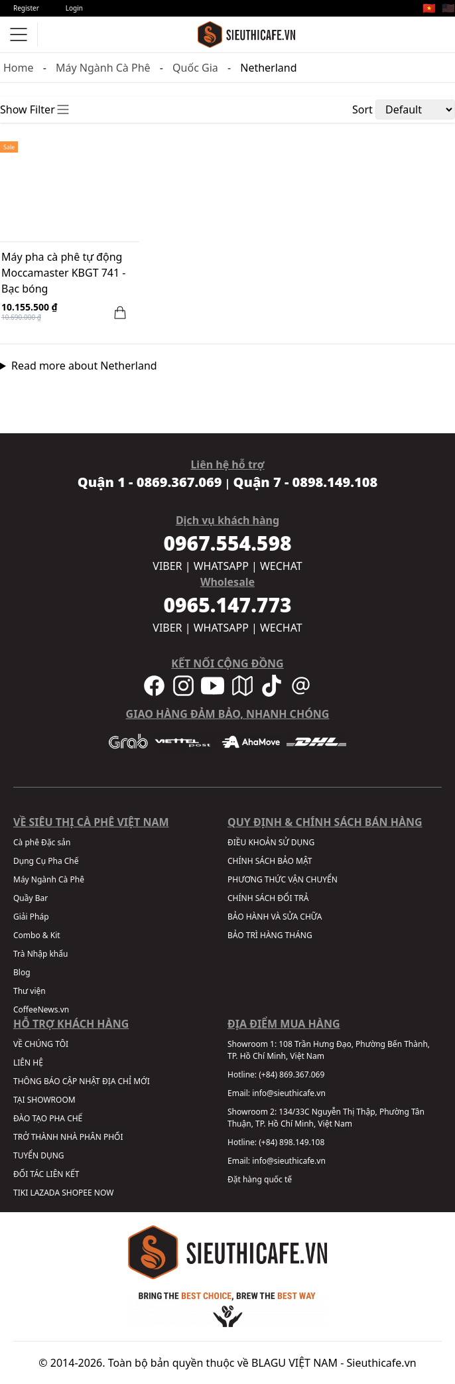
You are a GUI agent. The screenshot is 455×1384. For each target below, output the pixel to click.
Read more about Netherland (84, 365)
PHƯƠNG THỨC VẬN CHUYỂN (283, 879)
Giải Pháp (31, 916)
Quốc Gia (195, 67)
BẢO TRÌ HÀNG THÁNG (270, 935)
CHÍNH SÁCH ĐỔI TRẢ (268, 898)
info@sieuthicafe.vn (289, 1093)
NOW (104, 1192)
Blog (22, 972)
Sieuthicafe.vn (382, 1362)
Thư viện (29, 991)
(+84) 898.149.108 (291, 1142)
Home (18, 67)
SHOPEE (77, 1192)
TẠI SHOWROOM (44, 1099)
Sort (362, 109)
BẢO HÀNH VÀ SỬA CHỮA (275, 916)
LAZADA (45, 1192)
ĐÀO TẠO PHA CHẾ (47, 1118)
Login (74, 8)
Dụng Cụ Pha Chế (46, 860)
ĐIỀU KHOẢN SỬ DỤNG (271, 842)
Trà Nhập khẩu (40, 953)
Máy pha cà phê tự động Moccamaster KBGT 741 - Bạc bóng (63, 272)
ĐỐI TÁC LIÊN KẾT (46, 1174)
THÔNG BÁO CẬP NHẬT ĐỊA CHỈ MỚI (81, 1081)
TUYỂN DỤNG (38, 1155)
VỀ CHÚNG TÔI (40, 1044)
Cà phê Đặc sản (41, 842)
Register (26, 8)
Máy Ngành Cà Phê (103, 67)
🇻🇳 (429, 8)
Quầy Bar (30, 898)
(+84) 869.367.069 (291, 1074)
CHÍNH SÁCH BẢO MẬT (270, 860)
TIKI (20, 1192)
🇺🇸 (448, 8)
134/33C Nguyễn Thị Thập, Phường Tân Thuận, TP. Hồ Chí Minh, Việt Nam (326, 1117)
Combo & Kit (36, 935)
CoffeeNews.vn (41, 1009)
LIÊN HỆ (28, 1062)
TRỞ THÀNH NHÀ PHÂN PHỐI (68, 1136)
